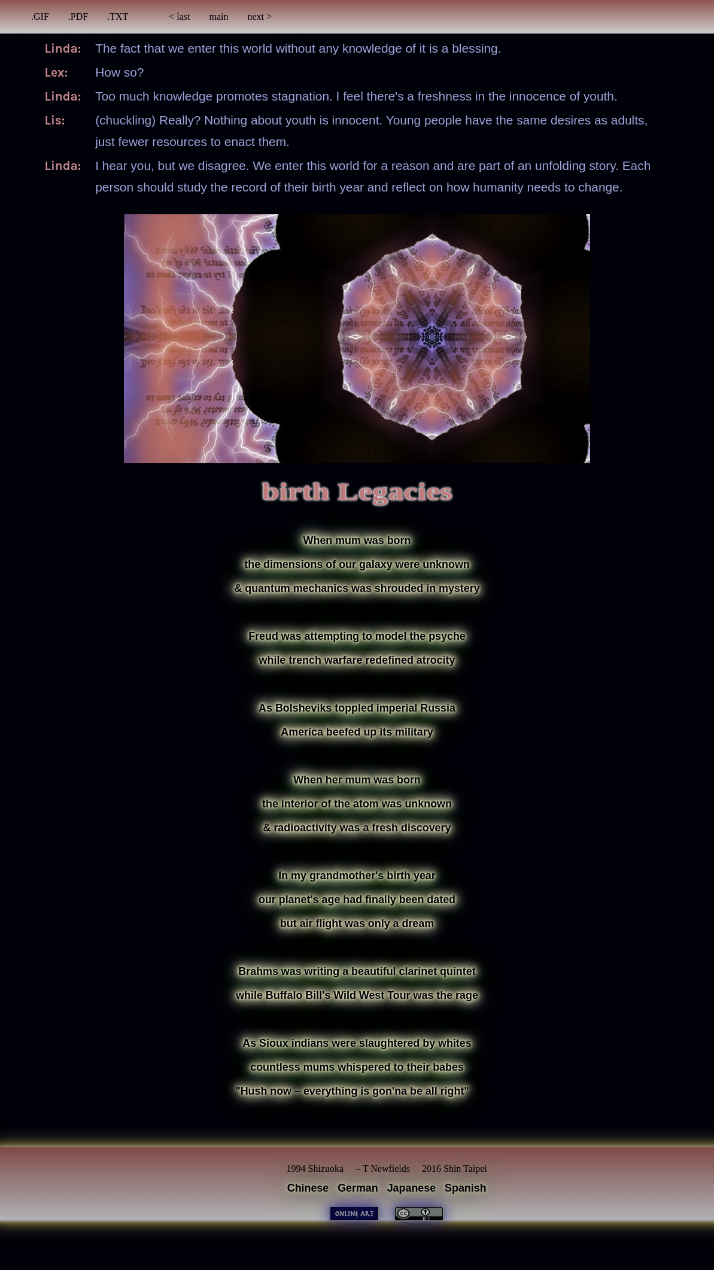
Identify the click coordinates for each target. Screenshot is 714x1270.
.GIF (40, 16)
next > (260, 16)
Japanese (411, 1188)
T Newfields (386, 1168)
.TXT (117, 16)
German (358, 1188)
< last (179, 16)
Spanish (466, 1188)
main (219, 16)
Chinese (308, 1188)
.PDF (78, 16)
